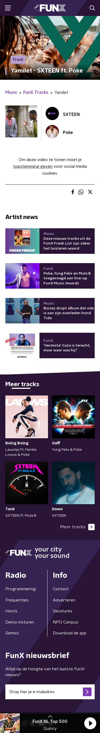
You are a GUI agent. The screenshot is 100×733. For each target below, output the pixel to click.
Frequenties (17, 600)
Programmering (20, 589)
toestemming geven (33, 166)
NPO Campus (65, 622)
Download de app (69, 633)
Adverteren (64, 600)
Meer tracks (77, 527)
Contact (61, 589)
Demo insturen (19, 622)
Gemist (12, 633)
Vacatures (62, 611)
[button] (90, 723)
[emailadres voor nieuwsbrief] (50, 691)
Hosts (11, 611)
